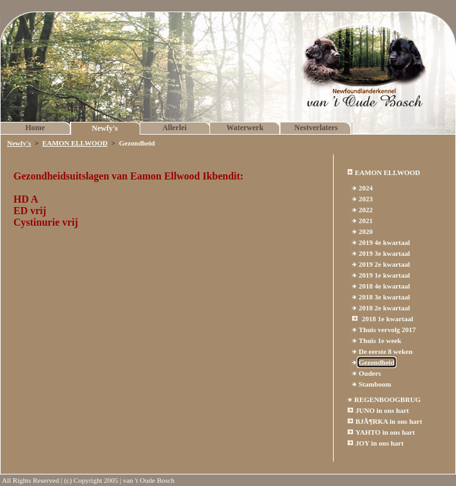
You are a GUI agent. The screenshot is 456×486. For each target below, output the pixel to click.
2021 (366, 220)
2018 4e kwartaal (384, 286)
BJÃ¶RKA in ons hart (388, 421)
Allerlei (174, 127)
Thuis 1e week (380, 340)
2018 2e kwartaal (384, 308)
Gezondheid (377, 362)
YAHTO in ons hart (385, 432)
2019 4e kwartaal (384, 242)
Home (35, 127)
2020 (366, 231)
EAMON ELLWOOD (75, 143)
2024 (366, 188)
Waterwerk (244, 127)
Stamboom (375, 384)
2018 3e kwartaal (384, 297)
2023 (366, 199)
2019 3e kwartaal (384, 253)
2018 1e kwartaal (387, 319)
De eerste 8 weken (385, 351)
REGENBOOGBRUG (387, 399)
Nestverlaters (316, 127)
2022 (366, 210)
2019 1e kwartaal (384, 275)
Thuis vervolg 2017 (387, 329)
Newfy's (105, 128)
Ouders (370, 373)
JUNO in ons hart (382, 410)
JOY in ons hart (379, 443)
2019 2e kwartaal (384, 264)
